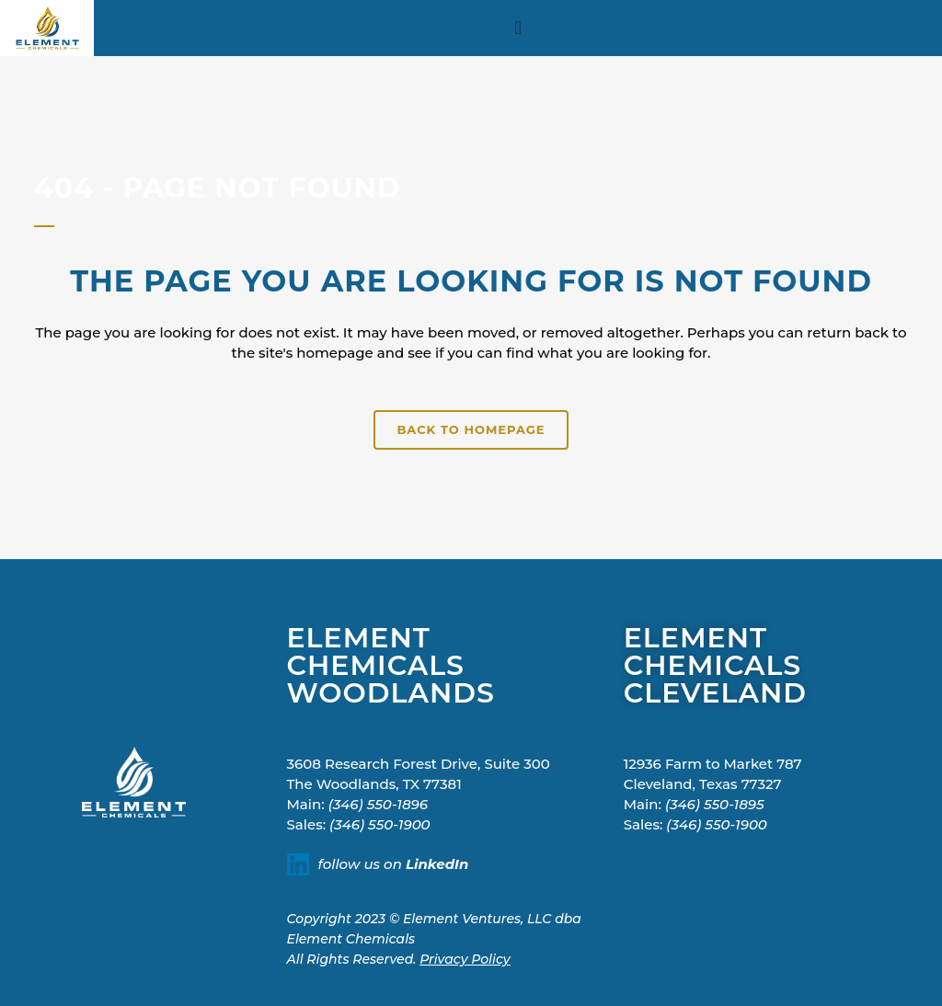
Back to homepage (470, 429)
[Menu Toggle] (518, 27)
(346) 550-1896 (378, 804)
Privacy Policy (465, 959)
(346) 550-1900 (380, 824)
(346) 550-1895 (714, 804)
